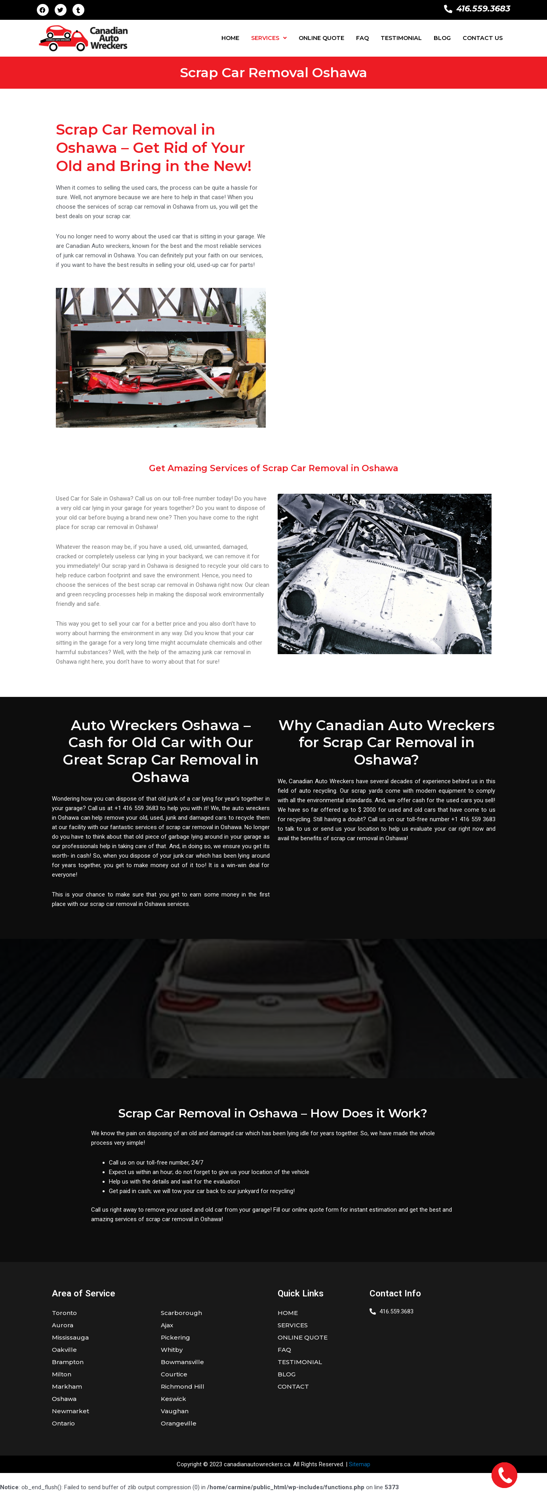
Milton (61, 1374)
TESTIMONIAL (401, 38)
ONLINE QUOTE (321, 38)
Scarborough (181, 1313)
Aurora (62, 1325)
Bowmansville (182, 1362)
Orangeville (178, 1423)
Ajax (167, 1325)
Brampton (68, 1362)
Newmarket (70, 1411)
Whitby (172, 1349)
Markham (67, 1386)
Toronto (64, 1313)
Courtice (174, 1374)
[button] (269, 38)
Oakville (64, 1349)
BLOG (442, 38)
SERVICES (269, 38)
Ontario (63, 1423)
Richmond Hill (182, 1386)
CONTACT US (483, 38)
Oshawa (64, 1399)
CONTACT (293, 1386)
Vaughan (175, 1411)
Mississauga (70, 1337)
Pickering (175, 1337)
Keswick (173, 1399)
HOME (230, 38)
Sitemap (359, 1464)
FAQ (362, 38)
